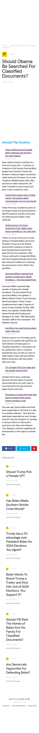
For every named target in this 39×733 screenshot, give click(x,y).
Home (4, 45)
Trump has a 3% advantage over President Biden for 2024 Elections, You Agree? (19, 542)
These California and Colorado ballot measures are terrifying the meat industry (18, 152)
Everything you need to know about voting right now (20, 329)
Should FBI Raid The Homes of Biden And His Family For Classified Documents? (17, 630)
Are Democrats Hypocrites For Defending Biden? (18, 669)
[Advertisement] (19, 19)
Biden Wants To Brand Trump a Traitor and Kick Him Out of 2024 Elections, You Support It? (17, 585)
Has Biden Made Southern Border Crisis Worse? (17, 505)
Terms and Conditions (19, 706)
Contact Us (6, 706)
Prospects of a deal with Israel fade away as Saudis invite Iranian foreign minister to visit (21, 397)
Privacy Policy (32, 706)
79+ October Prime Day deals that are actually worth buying (20, 369)
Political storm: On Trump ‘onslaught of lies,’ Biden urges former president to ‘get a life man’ (20, 228)
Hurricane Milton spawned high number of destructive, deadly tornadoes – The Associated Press (20, 276)
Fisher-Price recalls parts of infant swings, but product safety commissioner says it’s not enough (20, 198)
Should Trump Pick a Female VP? (19, 474)
